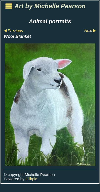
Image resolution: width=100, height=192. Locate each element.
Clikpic (31, 179)
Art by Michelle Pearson (50, 6)
